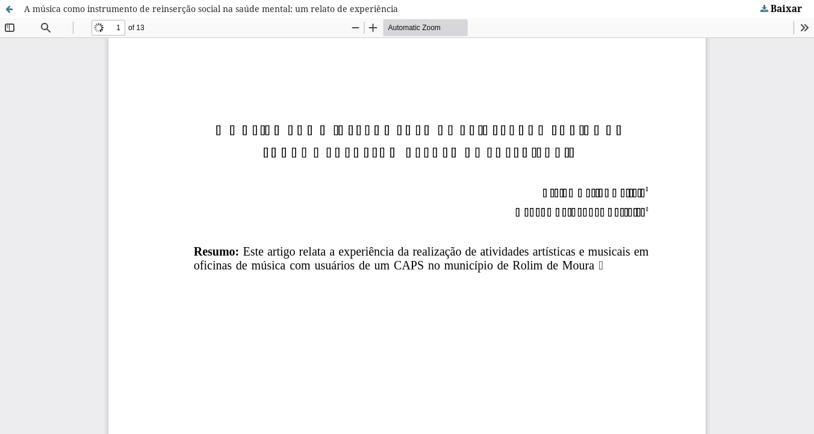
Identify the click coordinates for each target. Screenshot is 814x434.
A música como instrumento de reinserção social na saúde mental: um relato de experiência (211, 8)
